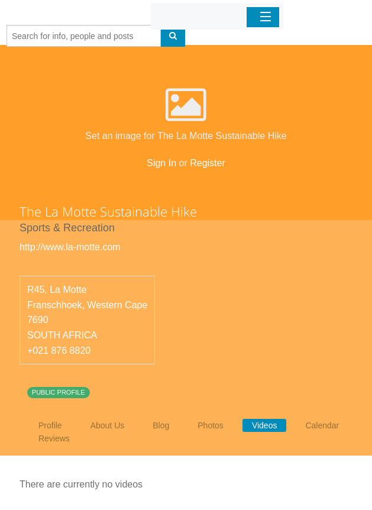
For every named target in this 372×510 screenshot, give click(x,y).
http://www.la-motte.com (70, 247)
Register (207, 163)
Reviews (54, 438)
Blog (161, 425)
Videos (264, 425)
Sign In (161, 163)
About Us (107, 425)
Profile (50, 425)
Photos (211, 425)
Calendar (322, 425)
